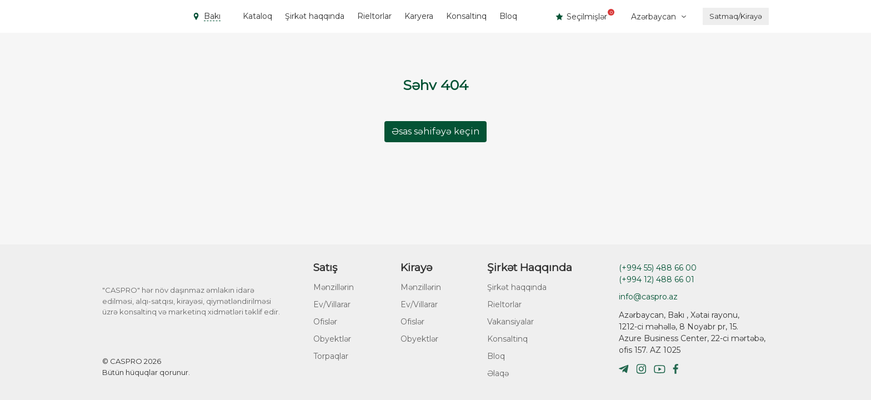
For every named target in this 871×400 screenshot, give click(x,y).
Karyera (418, 16)
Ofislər (325, 322)
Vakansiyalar (510, 322)
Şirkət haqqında (314, 16)
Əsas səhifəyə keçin (435, 131)
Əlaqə (498, 373)
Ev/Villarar (332, 304)
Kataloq (257, 16)
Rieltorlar (374, 16)
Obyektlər (332, 339)
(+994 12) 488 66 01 (656, 279)
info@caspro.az (648, 297)
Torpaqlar (330, 356)
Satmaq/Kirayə (735, 16)
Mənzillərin (333, 287)
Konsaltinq (466, 16)
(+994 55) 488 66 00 (658, 268)
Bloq (508, 16)
